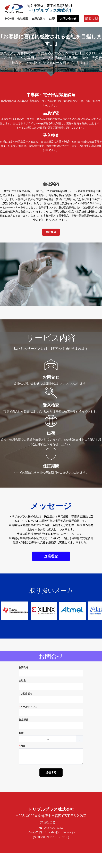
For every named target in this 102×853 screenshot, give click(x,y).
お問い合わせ (68, 18)
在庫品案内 (38, 18)
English (94, 18)
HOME (9, 18)
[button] (79, 740)
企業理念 (54, 18)
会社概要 (22, 18)
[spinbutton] (51, 738)
